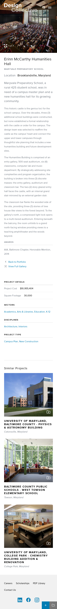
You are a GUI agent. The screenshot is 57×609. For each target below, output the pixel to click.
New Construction (28, 341)
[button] (50, 7)
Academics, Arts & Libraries (18, 311)
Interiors (23, 326)
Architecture (10, 326)
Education (39, 311)
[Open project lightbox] (28, 45)
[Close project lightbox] (15, 266)
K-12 (48, 311)
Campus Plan (11, 341)
